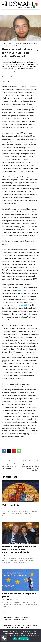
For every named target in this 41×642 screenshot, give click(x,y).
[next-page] (7, 611)
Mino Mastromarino (8, 508)
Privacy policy (23, 639)
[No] (38, 635)
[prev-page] (3, 611)
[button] (4, 638)
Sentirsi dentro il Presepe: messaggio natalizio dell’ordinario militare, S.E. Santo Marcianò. (30, 466)
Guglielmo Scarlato (8, 555)
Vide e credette (11, 505)
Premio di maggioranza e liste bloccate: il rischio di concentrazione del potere (19, 549)
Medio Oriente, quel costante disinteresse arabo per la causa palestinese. (10, 465)
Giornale (10, 43)
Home (4, 43)
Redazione (5, 599)
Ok (15, 639)
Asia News (5, 81)
